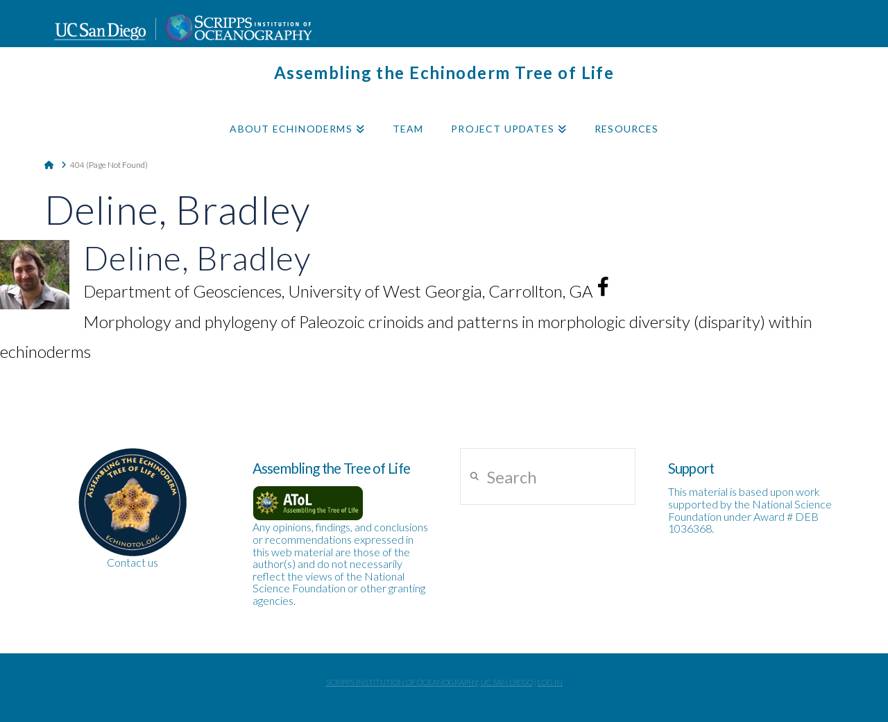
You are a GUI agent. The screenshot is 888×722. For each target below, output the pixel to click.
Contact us (132, 562)
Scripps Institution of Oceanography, (402, 682)
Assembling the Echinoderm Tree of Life (444, 73)
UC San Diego (507, 682)
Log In (550, 682)
